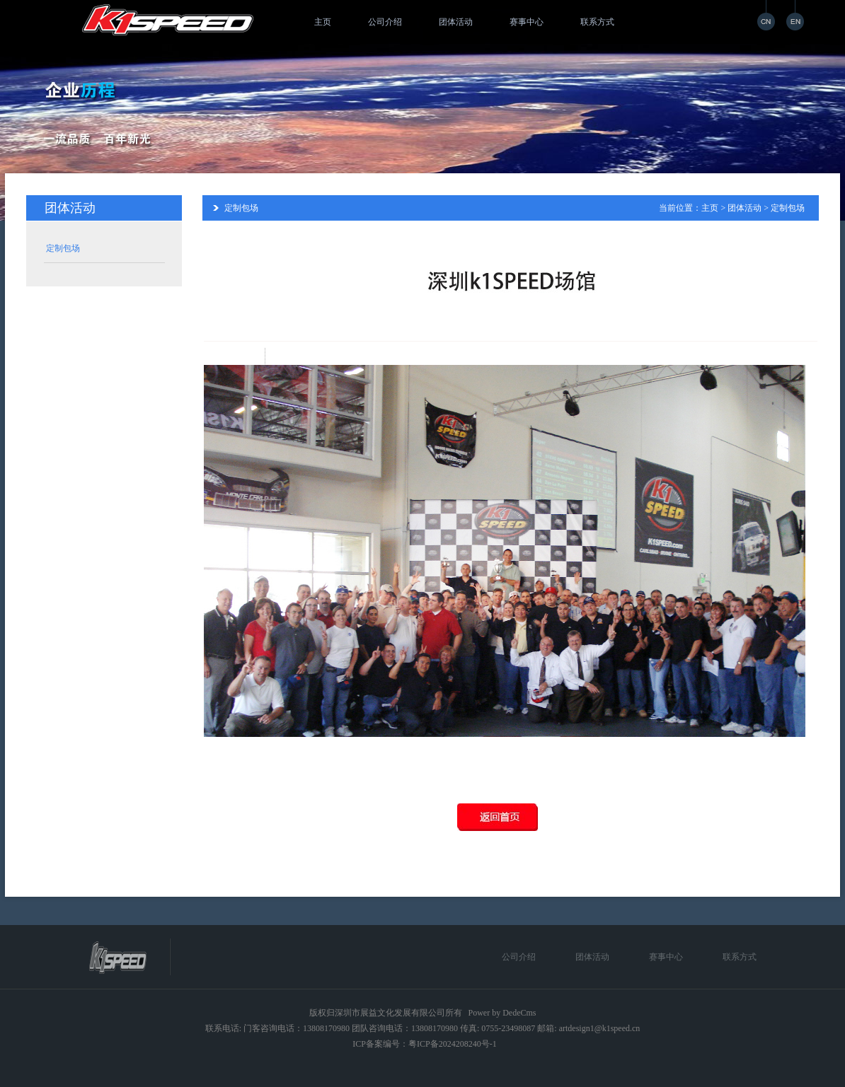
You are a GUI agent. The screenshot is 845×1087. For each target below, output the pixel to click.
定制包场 (63, 248)
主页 (322, 22)
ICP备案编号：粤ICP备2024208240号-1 (424, 1044)
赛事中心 (527, 22)
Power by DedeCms (502, 1013)
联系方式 (597, 22)
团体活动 (456, 22)
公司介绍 (385, 22)
